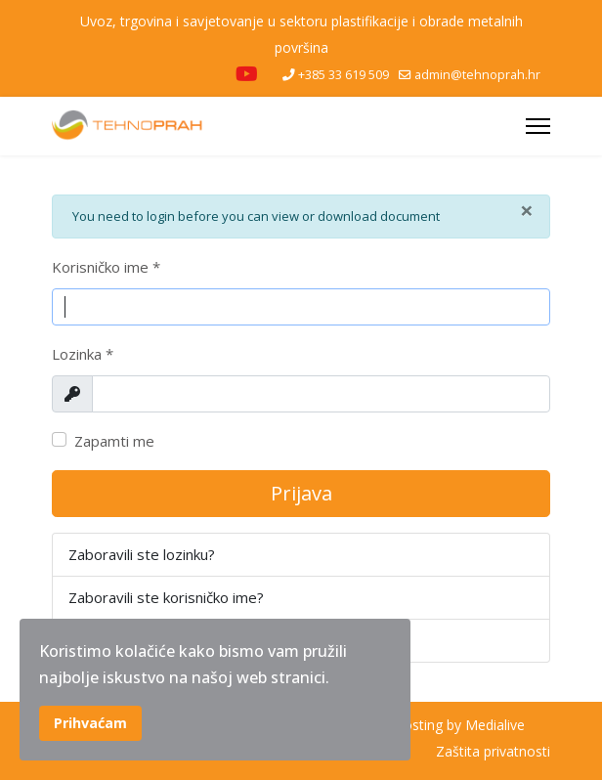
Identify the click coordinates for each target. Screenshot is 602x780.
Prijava (301, 493)
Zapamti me (114, 441)
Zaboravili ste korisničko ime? (166, 597)
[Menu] (538, 126)
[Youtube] (247, 75)
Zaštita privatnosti (493, 751)
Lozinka (82, 354)
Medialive (495, 724)
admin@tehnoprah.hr (477, 74)
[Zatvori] (526, 210)
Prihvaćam (90, 723)
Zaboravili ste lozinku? (141, 554)
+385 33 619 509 (343, 74)
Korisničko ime (106, 267)
